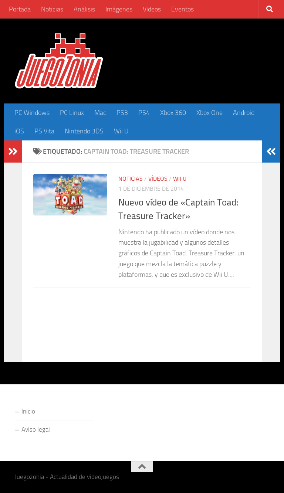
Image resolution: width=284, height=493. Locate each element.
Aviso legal (35, 429)
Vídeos (152, 9)
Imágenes (118, 9)
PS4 (144, 113)
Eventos (182, 9)
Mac (100, 113)
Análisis (84, 9)
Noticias (52, 9)
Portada (20, 9)
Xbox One (209, 113)
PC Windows (32, 113)
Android (243, 113)
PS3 (122, 113)
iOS (19, 131)
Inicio (28, 411)
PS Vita (44, 131)
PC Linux (72, 113)
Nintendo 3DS (84, 131)
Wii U (121, 131)
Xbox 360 (173, 113)
